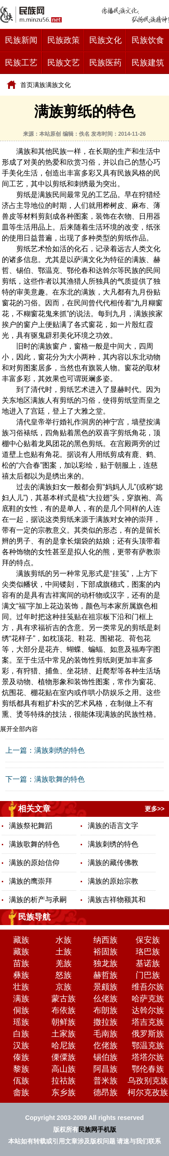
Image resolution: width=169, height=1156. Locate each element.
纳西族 (105, 939)
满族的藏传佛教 (113, 862)
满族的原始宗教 (113, 881)
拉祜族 (63, 1080)
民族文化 (105, 40)
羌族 (63, 963)
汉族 (21, 1045)
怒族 (63, 975)
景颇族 (105, 986)
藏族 (21, 939)
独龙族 (105, 963)
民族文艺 (63, 62)
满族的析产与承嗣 (38, 899)
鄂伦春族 (148, 1068)
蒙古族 (63, 998)
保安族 (148, 939)
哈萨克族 (148, 998)
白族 (21, 1033)
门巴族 (148, 975)
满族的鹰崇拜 (30, 881)
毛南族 (105, 1033)
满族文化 (58, 84)
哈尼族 (63, 1045)
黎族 (21, 1068)
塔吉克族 (148, 1022)
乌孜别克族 (148, 1080)
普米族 (105, 1080)
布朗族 (105, 1010)
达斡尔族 (148, 1010)
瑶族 (21, 1022)
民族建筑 (148, 62)
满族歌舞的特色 (59, 779)
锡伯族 (105, 1057)
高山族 (63, 1068)
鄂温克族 (148, 1045)
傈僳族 (63, 1057)
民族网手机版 (97, 1129)
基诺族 (148, 963)
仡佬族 (105, 1045)
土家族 (63, 1033)
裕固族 (105, 951)
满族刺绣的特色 (59, 750)
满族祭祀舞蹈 (30, 825)
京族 (63, 986)
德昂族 (105, 1092)
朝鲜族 (63, 1022)
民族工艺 (21, 62)
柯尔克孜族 (148, 1092)
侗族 (21, 1010)
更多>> (154, 808)
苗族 (21, 963)
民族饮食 (148, 40)
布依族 (63, 1010)
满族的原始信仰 (34, 862)
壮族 (21, 986)
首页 (26, 84)
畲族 (21, 1092)
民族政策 (63, 40)
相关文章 (34, 808)
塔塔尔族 (148, 1057)
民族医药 (105, 62)
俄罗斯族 (148, 1033)
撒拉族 (105, 1022)
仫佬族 (105, 998)
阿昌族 (105, 1068)
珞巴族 (148, 951)
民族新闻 (21, 40)
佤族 (21, 1080)
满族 (39, 84)
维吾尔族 (148, 986)
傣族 (21, 1057)
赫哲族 (105, 975)
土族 (63, 951)
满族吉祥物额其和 (117, 899)
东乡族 (63, 1092)
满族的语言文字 (113, 825)
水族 (63, 939)
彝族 (21, 975)
